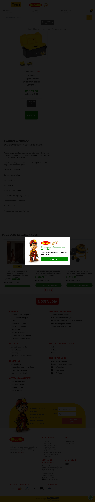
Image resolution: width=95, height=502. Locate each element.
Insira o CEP (54, 259)
